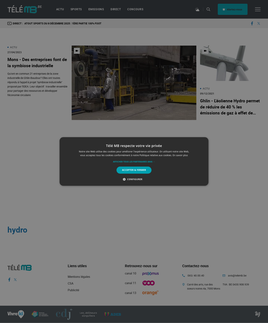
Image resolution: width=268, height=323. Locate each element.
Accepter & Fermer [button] (134, 170)
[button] (134, 161)
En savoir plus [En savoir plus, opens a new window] (180, 155)
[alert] (134, 161)
